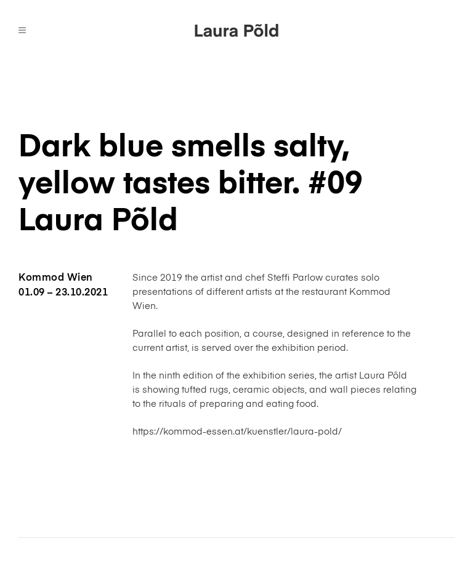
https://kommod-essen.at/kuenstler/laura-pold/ (237, 431)
